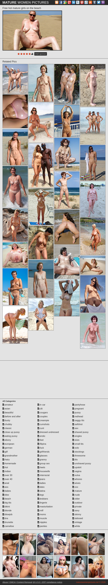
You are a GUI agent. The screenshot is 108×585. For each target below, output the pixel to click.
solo (75, 448)
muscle (42, 518)
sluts (75, 440)
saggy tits (78, 420)
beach (7, 499)
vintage (77, 522)
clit (40, 408)
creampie (43, 420)
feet (41, 440)
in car (41, 405)
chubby (7, 424)
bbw (6, 495)
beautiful (8, 412)
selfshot (77, 424)
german (7, 448)
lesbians (43, 499)
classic (7, 428)
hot (5, 467)
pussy (76, 412)
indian (7, 471)
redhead (77, 416)
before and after (12, 416)
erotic (41, 436)
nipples (42, 522)
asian (6, 408)
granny (42, 459)
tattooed (77, 518)
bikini (6, 506)
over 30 (7, 475)
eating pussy (10, 436)
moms (42, 514)
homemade (9, 463)
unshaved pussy (81, 463)
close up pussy (11, 432)
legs (41, 495)
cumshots (43, 424)
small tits (77, 444)
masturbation (45, 506)
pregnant (78, 408)
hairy (6, 459)
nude (76, 495)
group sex (44, 463)
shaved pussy (80, 432)
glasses (42, 455)
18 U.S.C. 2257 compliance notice (47, 582)
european (8, 444)
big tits (7, 502)
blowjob (7, 514)
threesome (78, 455)
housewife (44, 471)
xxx (75, 487)
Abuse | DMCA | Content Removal (17, 582)
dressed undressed (48, 432)
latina (41, 491)
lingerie (42, 502)
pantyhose (78, 405)
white (76, 526)
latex (41, 487)
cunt (41, 428)
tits (75, 459)
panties (42, 526)
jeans (41, 479)
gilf (5, 452)
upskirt (76, 467)
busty (6, 420)
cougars (43, 412)
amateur (8, 405)
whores (77, 479)
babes (7, 491)
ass (5, 487)
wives (76, 483)
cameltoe (8, 526)
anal (6, 483)
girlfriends (44, 452)
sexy (75, 510)
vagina (76, 471)
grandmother (10, 455)
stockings (78, 452)
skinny (76, 514)
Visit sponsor (40, 54)
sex (75, 428)
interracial (44, 475)
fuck (41, 448)
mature (77, 491)
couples (43, 416)
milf (40, 510)
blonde (7, 510)
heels (41, 467)
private (76, 506)
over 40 (7, 479)
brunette (8, 522)
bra (5, 518)
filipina (42, 444)
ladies (42, 483)
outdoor (77, 502)
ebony (7, 440)
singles (77, 436)
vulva (76, 475)
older (76, 499)
